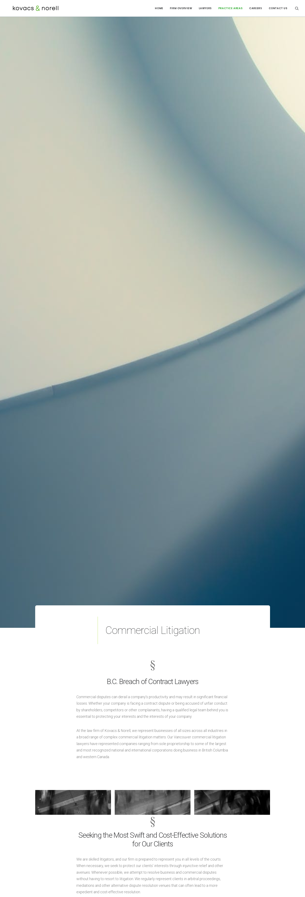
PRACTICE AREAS (230, 8)
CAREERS (255, 8)
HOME (159, 8)
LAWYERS (205, 8)
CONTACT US (278, 8)
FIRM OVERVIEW (181, 8)
